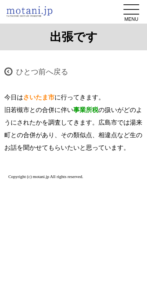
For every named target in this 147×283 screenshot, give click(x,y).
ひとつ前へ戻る (42, 72)
